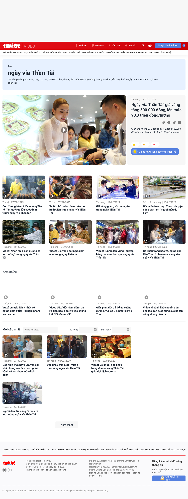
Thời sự (25, 450)
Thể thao (81, 52)
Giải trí (90, 52)
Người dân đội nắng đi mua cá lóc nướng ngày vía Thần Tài (20, 413)
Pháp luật (45, 450)
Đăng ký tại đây (172, 478)
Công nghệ (165, 52)
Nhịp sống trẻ (97, 450)
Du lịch (85, 450)
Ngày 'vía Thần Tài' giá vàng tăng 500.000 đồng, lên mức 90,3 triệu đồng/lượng (156, 110)
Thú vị (37, 52)
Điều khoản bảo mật (120, 473)
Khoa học (150, 450)
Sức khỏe (154, 52)
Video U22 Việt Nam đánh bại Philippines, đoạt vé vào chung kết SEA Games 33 (67, 311)
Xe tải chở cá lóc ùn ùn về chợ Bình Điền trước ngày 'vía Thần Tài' (67, 210)
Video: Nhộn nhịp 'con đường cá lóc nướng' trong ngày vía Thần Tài (21, 254)
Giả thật (171, 450)
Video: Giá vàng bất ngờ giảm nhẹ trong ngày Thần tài (66, 252)
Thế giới (45, 52)
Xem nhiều (9, 272)
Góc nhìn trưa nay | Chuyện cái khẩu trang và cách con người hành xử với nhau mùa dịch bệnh (20, 369)
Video (17, 450)
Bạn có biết (69, 52)
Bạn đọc (181, 450)
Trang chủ (8, 450)
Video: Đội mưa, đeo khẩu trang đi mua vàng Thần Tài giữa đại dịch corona (107, 368)
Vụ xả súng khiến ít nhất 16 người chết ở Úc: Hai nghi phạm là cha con (21, 311)
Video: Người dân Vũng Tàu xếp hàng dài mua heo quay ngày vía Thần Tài (115, 254)
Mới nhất (7, 52)
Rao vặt (130, 45)
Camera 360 (142, 52)
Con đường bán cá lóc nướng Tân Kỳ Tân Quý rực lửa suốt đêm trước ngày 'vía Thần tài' (22, 210)
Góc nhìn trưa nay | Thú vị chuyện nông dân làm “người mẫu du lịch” (163, 210)
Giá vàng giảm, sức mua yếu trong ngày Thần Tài (113, 208)
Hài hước (99, 52)
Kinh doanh (58, 450)
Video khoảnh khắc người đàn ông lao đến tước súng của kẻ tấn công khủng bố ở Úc (163, 311)
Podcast (81, 45)
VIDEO (29, 46)
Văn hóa (110, 450)
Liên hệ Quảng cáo (98, 473)
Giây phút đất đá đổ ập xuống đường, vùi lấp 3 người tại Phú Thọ (114, 311)
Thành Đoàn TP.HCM (56, 470)
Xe (79, 450)
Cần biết (114, 45)
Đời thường (56, 52)
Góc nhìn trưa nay (125, 52)
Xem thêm (67, 424)
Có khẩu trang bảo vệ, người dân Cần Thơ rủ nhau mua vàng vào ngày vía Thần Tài (162, 254)
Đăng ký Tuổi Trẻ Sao (168, 45)
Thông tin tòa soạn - (36, 470)
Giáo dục (139, 450)
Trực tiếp (28, 52)
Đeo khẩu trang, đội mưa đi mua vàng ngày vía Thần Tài (63, 366)
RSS (100, 476)
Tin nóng (17, 52)
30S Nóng (110, 52)
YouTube (97, 45)
